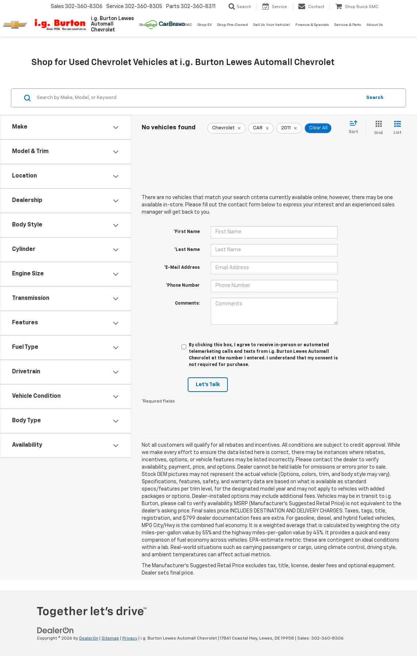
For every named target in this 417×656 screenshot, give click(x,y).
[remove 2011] (289, 128)
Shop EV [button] (205, 25)
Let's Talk (208, 384)
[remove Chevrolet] (226, 128)
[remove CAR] (261, 128)
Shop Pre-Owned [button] (232, 25)
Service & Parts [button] (347, 25)
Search (374, 97)
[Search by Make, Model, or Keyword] (198, 98)
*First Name (186, 232)
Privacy (129, 638)
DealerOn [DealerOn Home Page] (88, 638)
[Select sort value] (355, 127)
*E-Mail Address (182, 268)
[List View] (397, 128)
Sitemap (110, 638)
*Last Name (187, 250)
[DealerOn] (55, 630)
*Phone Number (183, 285)
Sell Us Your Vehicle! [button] (271, 25)
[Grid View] (377, 128)
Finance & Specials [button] (312, 25)
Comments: (187, 303)
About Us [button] (375, 25)
